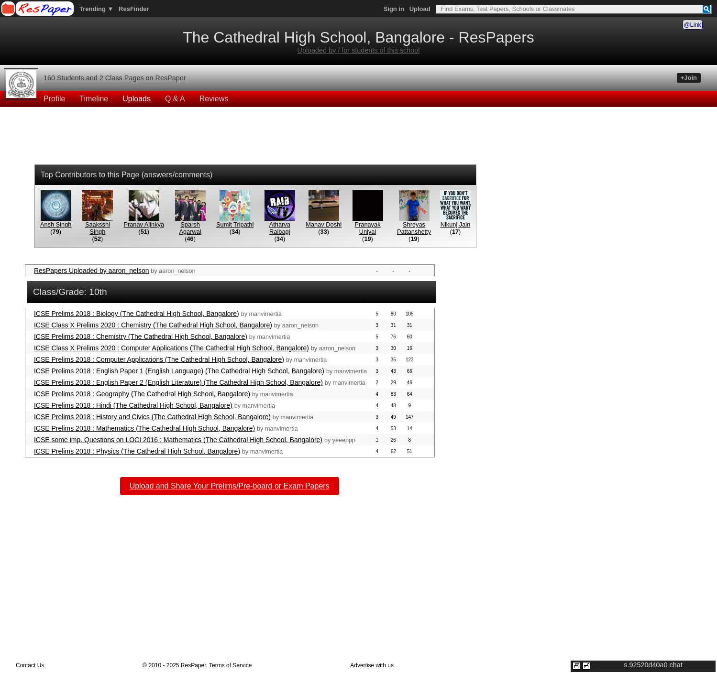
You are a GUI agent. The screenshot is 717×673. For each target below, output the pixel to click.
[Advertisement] (358, 137)
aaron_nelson (177, 271)
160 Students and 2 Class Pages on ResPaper (115, 78)
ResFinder (134, 8)
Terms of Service (230, 665)
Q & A (175, 99)
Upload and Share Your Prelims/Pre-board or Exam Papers (230, 486)
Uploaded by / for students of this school (359, 50)
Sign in (394, 8)
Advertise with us (372, 665)
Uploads (136, 99)
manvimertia (265, 314)
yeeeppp (343, 440)
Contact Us (30, 665)
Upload (419, 8)
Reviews (213, 99)
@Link (692, 24)
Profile (54, 99)
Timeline (93, 99)
